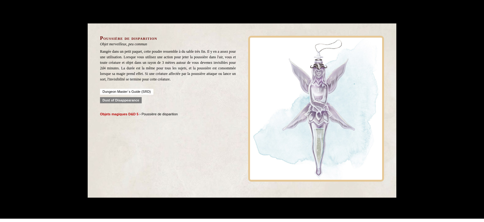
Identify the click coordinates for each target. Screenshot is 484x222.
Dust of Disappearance (120, 100)
